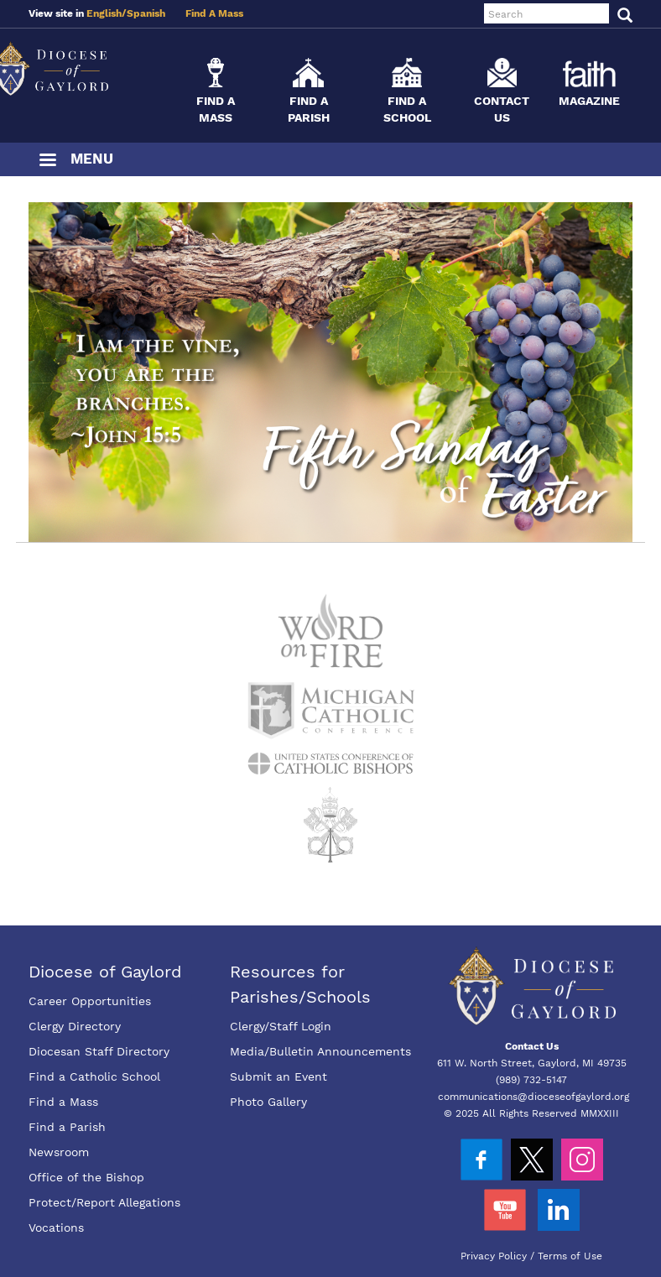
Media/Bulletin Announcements (320, 1051)
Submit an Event (278, 1076)
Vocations (56, 1227)
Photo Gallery (268, 1101)
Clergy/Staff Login (280, 1026)
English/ (106, 13)
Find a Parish (67, 1127)
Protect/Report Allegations (104, 1202)
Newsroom (59, 1152)
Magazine (589, 100)
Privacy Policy (494, 1256)
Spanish (146, 13)
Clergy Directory (75, 1026)
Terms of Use (570, 1256)
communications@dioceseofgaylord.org (533, 1096)
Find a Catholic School (94, 1076)
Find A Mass (214, 13)
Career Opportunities (90, 1001)
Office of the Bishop (86, 1177)
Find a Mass (63, 1101)
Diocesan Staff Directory (99, 1051)
